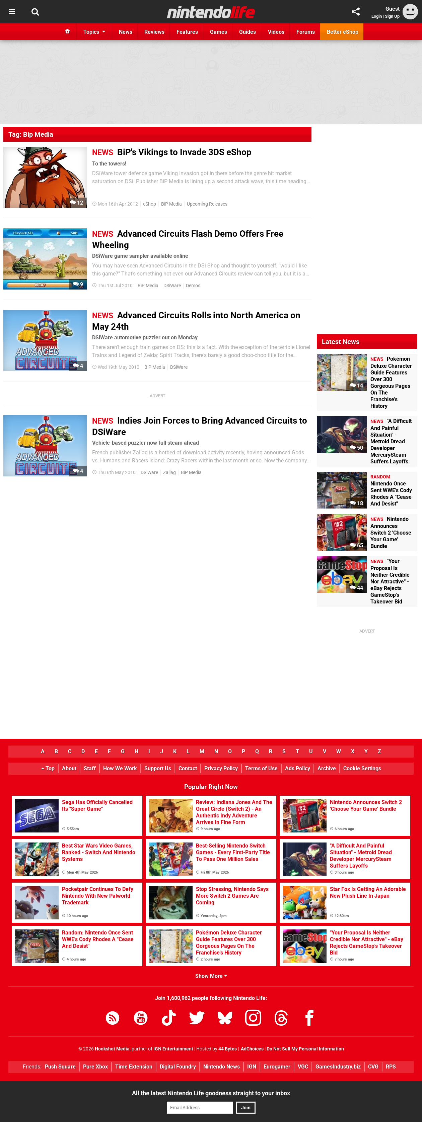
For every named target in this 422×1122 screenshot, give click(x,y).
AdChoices (252, 1049)
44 (356, 588)
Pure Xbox (95, 1066)
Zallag (169, 472)
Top (48, 768)
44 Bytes (227, 1049)
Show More (211, 976)
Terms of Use (261, 768)
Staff (90, 768)
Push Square (60, 1066)
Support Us (157, 768)
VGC (303, 1066)
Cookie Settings (362, 768)
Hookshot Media (112, 1049)
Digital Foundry (178, 1066)
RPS (391, 1066)
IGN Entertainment (173, 1049)
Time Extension (133, 1066)
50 (356, 448)
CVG (373, 1066)
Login (376, 16)
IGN (251, 1066)
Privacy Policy (221, 768)
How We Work (120, 768)
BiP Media (171, 204)
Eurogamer (277, 1066)
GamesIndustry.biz (338, 1066)
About (69, 768)
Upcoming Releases (207, 204)
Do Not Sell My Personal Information (305, 1049)
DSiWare (172, 286)
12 (76, 203)
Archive (327, 768)
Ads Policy (297, 768)
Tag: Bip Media (30, 134)
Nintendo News (221, 1066)
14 (356, 385)
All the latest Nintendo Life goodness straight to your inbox (211, 1093)
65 (356, 545)
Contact (188, 768)
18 (356, 503)
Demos (193, 286)
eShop (149, 204)
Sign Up (392, 16)
